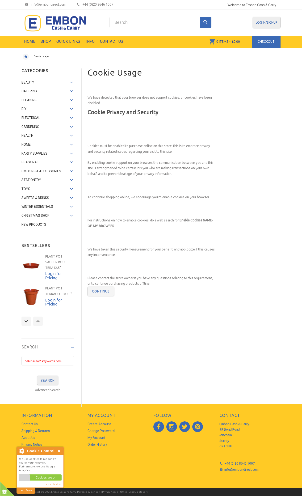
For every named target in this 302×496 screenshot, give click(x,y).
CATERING (29, 91)
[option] (47, 267)
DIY (23, 109)
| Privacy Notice (109, 492)
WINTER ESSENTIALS (37, 206)
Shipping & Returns (35, 431)
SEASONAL (29, 162)
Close (59, 451)
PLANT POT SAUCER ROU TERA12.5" (55, 261)
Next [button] (38, 321)
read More (26, 490)
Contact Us (29, 424)
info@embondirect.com (241, 469)
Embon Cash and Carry (63, 492)
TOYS (25, 189)
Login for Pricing (53, 275)
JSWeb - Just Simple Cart (133, 492)
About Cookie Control (21, 451)
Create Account (99, 424)
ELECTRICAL (30, 118)
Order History (97, 444)
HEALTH (27, 135)
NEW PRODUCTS (33, 224)
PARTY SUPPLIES (34, 153)
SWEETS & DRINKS (35, 198)
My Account (96, 438)
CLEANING (29, 100)
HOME (26, 144)
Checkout (266, 41)
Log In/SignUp (266, 22)
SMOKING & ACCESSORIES (41, 171)
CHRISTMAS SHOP (35, 215)
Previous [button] (26, 321)
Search (29, 347)
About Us (28, 438)
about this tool (53, 484)
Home (26, 57)
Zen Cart (96, 492)
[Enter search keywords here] (47, 360)
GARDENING (30, 127)
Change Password (101, 431)
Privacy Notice (31, 444)
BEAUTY (27, 82)
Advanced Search (47, 390)
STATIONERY (31, 180)
